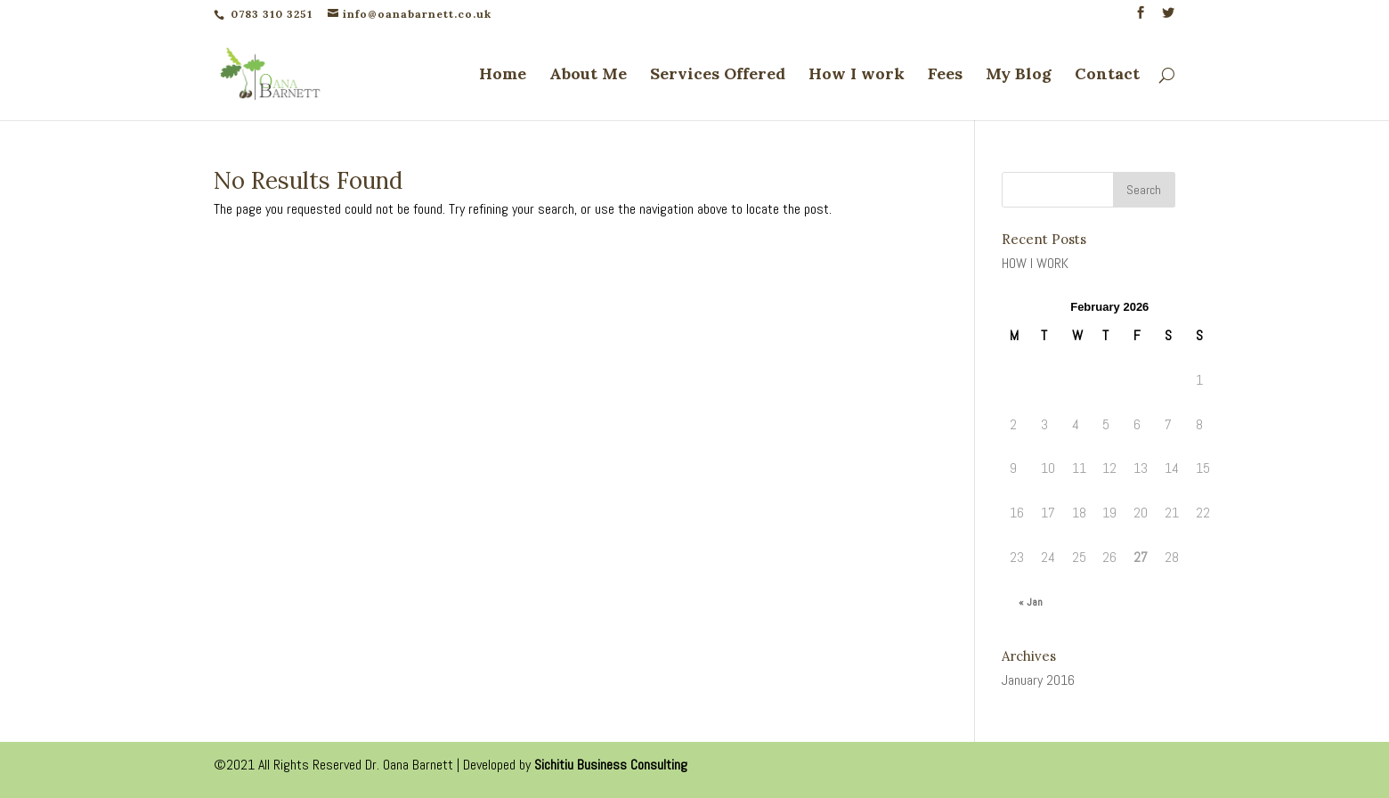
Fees (945, 76)
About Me (588, 76)
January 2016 (1038, 680)
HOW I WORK (1035, 263)
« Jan (1031, 602)
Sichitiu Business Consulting (610, 764)
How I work (856, 76)
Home (502, 76)
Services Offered (717, 76)
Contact (1107, 76)
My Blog (1019, 76)
